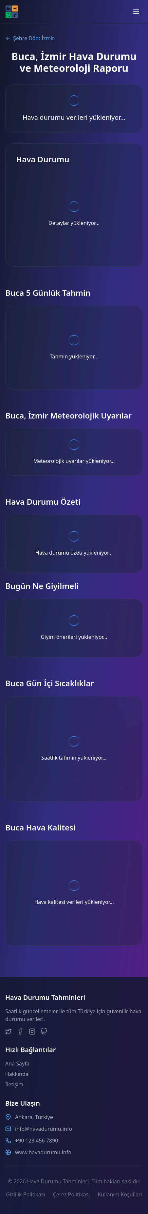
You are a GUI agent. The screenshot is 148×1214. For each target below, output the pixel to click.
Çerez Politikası (71, 1194)
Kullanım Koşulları (120, 1194)
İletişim (14, 1084)
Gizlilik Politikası (25, 1194)
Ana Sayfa (17, 1063)
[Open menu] (136, 11)
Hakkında (16, 1074)
